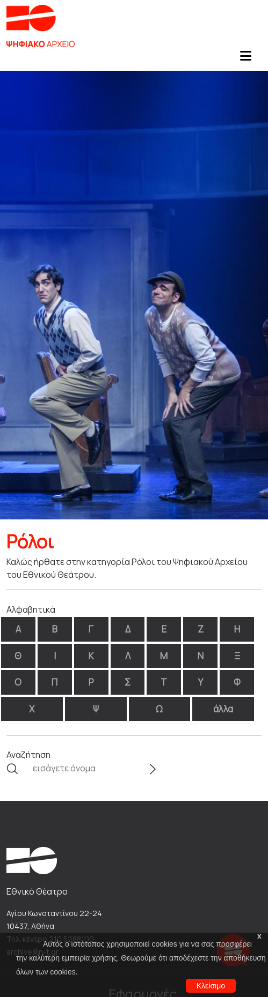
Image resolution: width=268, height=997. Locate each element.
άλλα (223, 709)
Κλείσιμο (211, 985)
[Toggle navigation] (245, 59)
